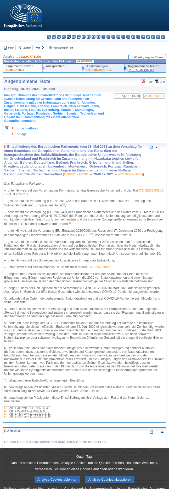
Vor (38, 47)
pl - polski (133, 37)
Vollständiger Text (63, 47)
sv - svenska (163, 37)
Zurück (27, 47)
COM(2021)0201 (76, 174)
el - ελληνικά (79, 37)
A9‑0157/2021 (99, 267)
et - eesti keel (74, 37)
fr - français (89, 37)
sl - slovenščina (153, 37)
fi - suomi (158, 37)
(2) (5, 410)
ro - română (143, 37)
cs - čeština (59, 37)
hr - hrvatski (98, 37)
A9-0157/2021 (14, 69)
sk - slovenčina (148, 37)
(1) (5, 408)
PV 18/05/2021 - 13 (98, 69)
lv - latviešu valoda (108, 37)
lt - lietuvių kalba (113, 37)
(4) (5, 416)
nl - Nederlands (128, 37)
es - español (54, 37)
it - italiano (103, 37)
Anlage (21, 134)
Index (11, 47)
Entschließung (27, 128)
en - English (84, 37)
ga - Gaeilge (93, 37)
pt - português (138, 37)
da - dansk (64, 37)
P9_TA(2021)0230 (141, 69)
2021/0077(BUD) (30, 56)
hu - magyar (118, 37)
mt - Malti (123, 37)
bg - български (49, 37)
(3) (5, 413)
